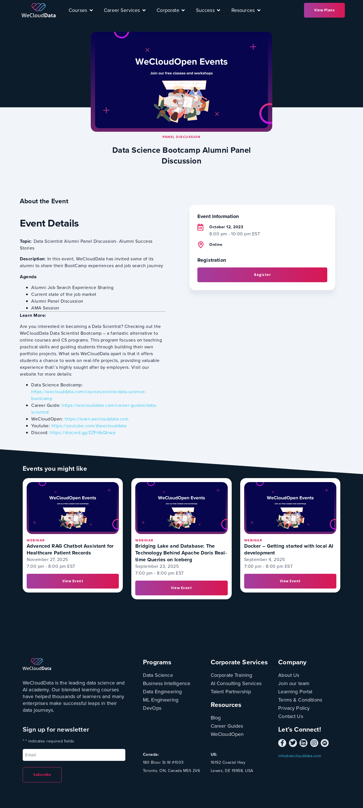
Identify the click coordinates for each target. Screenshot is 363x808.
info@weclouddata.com (299, 756)
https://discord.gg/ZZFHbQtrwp (83, 432)
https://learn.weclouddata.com (97, 419)
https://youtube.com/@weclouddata (88, 425)
